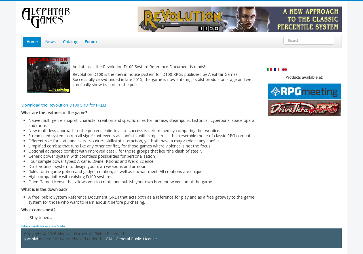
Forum (91, 41)
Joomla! (31, 238)
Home (32, 41)
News (50, 41)
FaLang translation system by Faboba (43, 225)
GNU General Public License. (132, 238)
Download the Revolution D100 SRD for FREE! (63, 105)
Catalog (70, 41)
